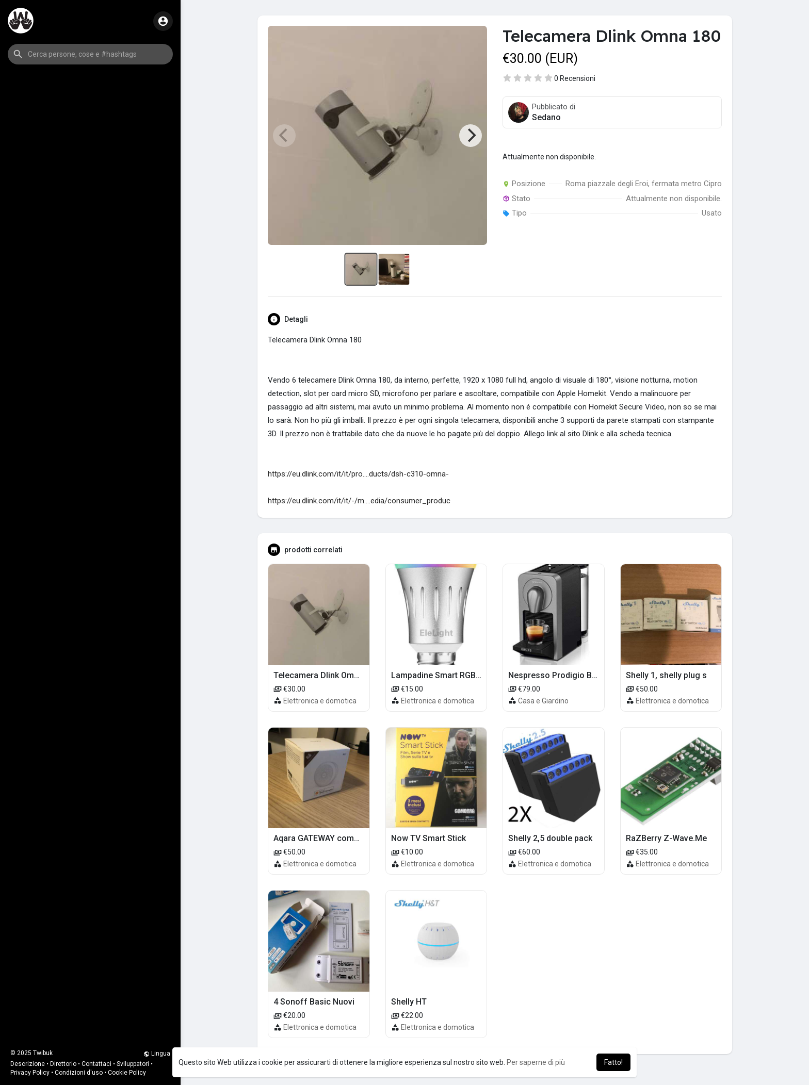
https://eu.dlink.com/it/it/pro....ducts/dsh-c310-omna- (358, 474)
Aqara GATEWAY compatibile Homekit (344, 838)
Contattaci (96, 1063)
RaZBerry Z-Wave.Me (666, 838)
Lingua (156, 1053)
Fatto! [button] (613, 1062)
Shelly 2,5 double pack (550, 838)
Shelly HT (409, 1002)
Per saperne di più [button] (536, 1062)
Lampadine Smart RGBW (437, 675)
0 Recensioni (574, 78)
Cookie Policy (127, 1072)
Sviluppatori (133, 1063)
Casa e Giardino (543, 701)
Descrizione (27, 1063)
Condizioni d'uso (79, 1072)
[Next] (470, 135)
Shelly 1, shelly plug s (666, 675)
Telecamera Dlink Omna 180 (326, 675)
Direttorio (63, 1063)
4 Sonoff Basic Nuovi (313, 1002)
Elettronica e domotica (320, 701)
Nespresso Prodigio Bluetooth (565, 675)
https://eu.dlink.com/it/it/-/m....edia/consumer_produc (359, 500)
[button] (90, 54)
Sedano (546, 117)
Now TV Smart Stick (428, 838)
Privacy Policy (30, 1072)
